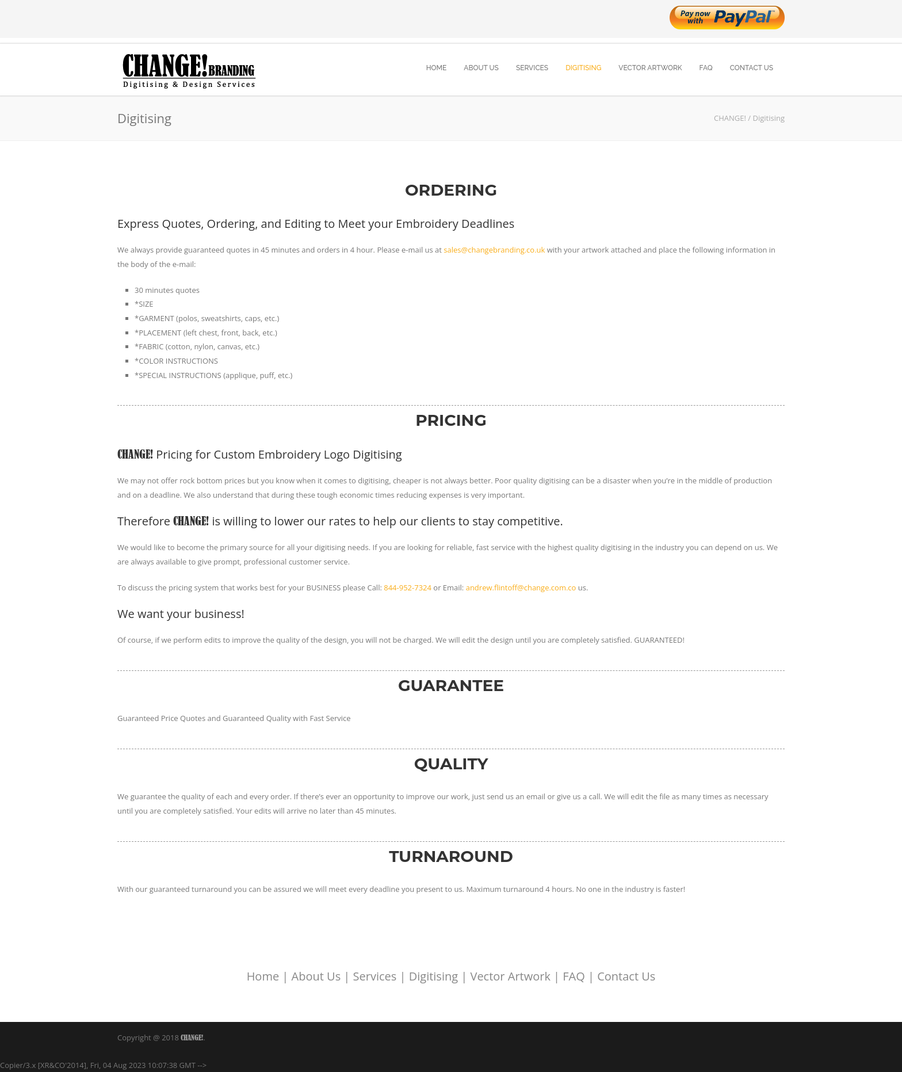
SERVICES (532, 68)
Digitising (433, 976)
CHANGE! (192, 1037)
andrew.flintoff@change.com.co (521, 587)
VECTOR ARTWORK (650, 68)
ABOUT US (481, 68)
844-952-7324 (407, 587)
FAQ (706, 68)
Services (375, 976)
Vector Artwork (510, 976)
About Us (316, 976)
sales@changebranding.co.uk (494, 250)
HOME (436, 68)
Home (263, 976)
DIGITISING (583, 68)
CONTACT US (751, 68)
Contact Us (626, 976)
